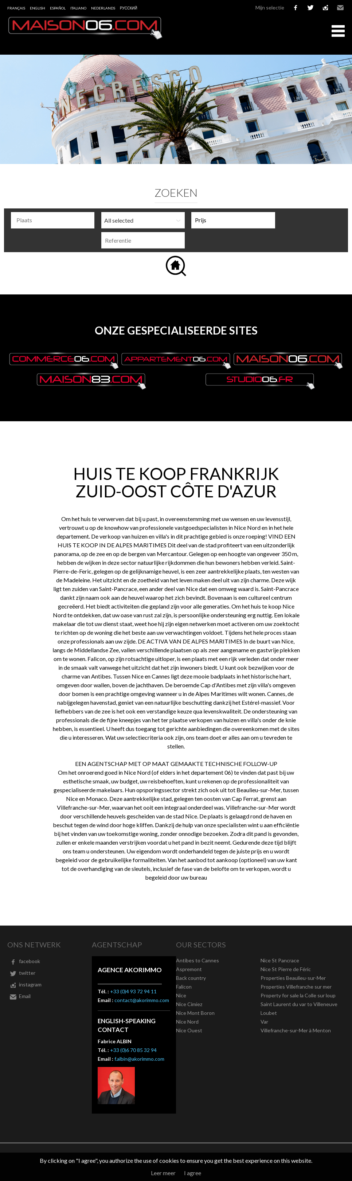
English (37, 8)
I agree (192, 1172)
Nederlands (103, 8)
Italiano (78, 8)
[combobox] (52, 220)
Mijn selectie (269, 7)
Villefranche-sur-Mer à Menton (296, 1030)
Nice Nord (187, 1021)
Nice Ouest (189, 1030)
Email (340, 7)
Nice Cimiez (189, 1004)
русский (128, 8)
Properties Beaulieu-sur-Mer (293, 978)
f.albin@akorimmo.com (139, 1059)
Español (58, 8)
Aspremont (189, 969)
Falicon (184, 986)
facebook (295, 7)
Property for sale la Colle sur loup (298, 995)
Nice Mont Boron (195, 1013)
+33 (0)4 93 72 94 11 (133, 991)
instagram (325, 7)
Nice (181, 995)
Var (264, 1021)
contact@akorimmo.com (141, 1000)
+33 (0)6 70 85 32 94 (133, 1050)
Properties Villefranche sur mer (296, 986)
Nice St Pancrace (280, 960)
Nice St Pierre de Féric (286, 969)
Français (16, 8)
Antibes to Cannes (197, 960)
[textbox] (54, 220)
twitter (310, 7)
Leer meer (163, 1172)
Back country (191, 978)
